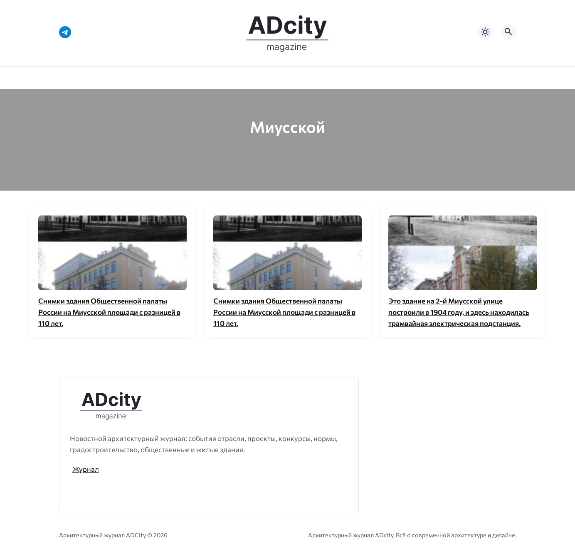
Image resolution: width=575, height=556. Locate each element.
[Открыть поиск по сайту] (508, 32)
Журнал (85, 469)
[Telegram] (65, 32)
